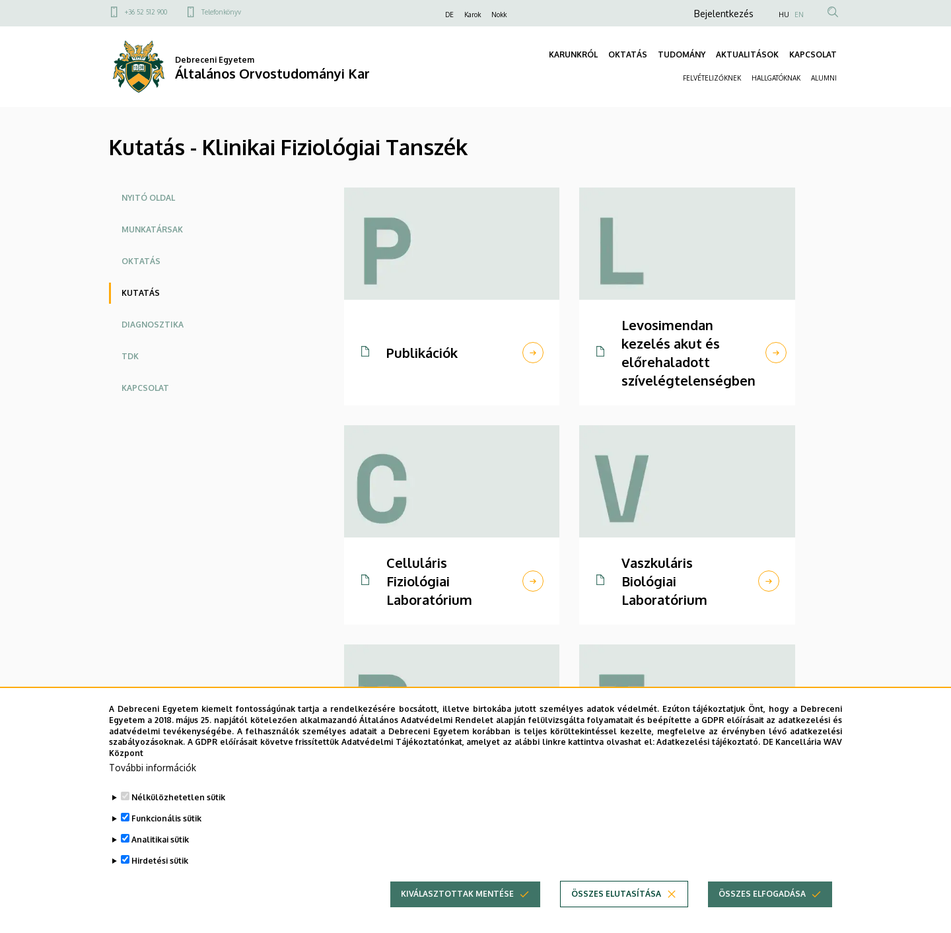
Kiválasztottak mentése (457, 912)
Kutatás (141, 293)
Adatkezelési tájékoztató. (708, 761)
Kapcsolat (145, 388)
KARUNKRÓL (573, 54)
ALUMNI (824, 78)
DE (449, 14)
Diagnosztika (153, 324)
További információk (152, 786)
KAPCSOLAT (813, 54)
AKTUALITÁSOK (747, 54)
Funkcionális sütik (166, 837)
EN (799, 14)
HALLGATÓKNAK (776, 78)
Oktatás (141, 261)
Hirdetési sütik (159, 879)
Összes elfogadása (762, 912)
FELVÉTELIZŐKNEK (712, 78)
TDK (130, 356)
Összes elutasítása (616, 912)
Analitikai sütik (160, 858)
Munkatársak (152, 229)
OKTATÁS (627, 54)
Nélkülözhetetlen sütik (178, 816)
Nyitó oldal (148, 198)
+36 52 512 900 (146, 12)
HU (784, 14)
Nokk (499, 14)
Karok (472, 14)
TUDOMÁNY (681, 54)
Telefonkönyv (221, 12)
